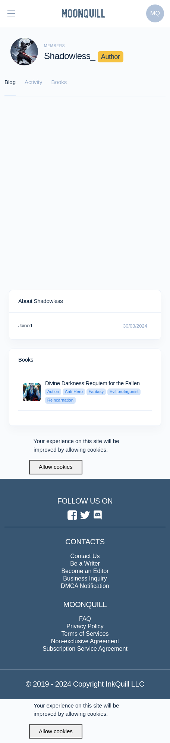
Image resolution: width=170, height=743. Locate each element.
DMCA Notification (85, 586)
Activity (33, 82)
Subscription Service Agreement (85, 649)
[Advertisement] (85, 193)
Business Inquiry (85, 578)
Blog (10, 82)
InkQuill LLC (124, 684)
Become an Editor (84, 571)
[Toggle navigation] (11, 13)
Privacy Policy (85, 626)
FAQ (85, 619)
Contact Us (85, 556)
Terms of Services (84, 634)
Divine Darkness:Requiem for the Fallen (92, 383)
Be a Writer (85, 563)
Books (59, 82)
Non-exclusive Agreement (85, 641)
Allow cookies (56, 467)
